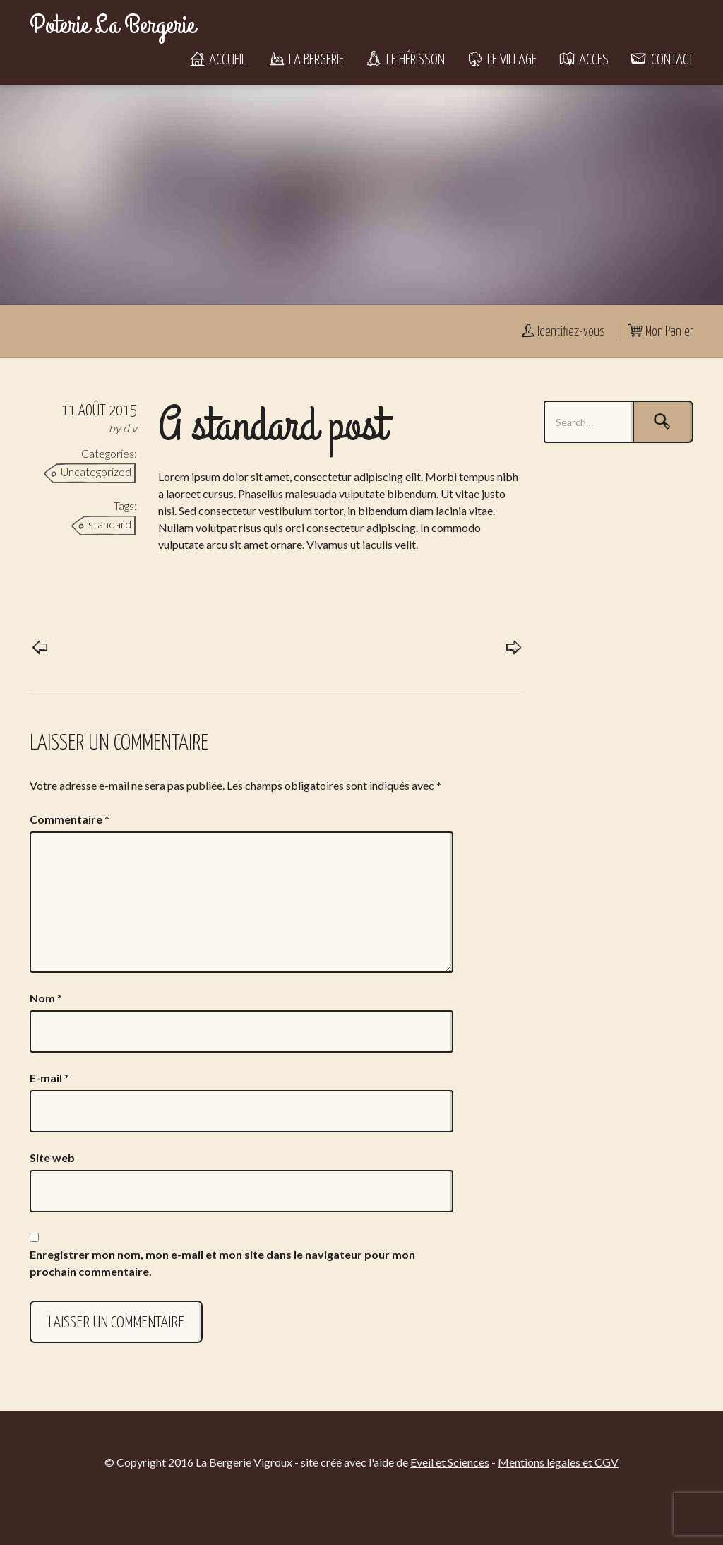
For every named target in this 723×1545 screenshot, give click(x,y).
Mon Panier (660, 332)
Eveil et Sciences (449, 1462)
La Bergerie (306, 60)
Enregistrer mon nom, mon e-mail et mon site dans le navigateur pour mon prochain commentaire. (222, 1263)
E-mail (49, 1077)
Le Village (501, 60)
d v (130, 427)
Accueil (217, 60)
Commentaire (69, 819)
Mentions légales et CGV (558, 1462)
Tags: (125, 505)
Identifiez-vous (562, 332)
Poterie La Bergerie (112, 25)
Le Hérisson (405, 60)
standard (109, 524)
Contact (661, 60)
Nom (46, 998)
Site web (52, 1157)
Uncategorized (96, 471)
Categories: (109, 453)
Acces (583, 60)
